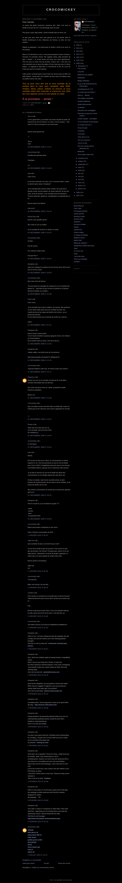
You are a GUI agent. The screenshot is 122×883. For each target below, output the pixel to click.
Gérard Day (32, 216)
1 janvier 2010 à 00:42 (38, 587)
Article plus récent (28, 863)
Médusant (81, 151)
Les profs (81, 71)
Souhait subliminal (84, 101)
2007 (78, 195)
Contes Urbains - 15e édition (87, 119)
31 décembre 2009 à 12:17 (40, 372)
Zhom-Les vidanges (80, 259)
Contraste (81, 131)
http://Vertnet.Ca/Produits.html (46, 705)
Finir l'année (82, 68)
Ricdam (30, 424)
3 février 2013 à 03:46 (38, 781)
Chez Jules (77, 208)
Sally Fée (31, 540)
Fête (32, 105)
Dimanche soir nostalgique (86, 110)
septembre (82, 164)
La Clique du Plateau (81, 235)
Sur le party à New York (85, 154)
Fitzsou (76, 227)
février (80, 185)
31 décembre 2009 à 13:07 (40, 419)
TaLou (30, 116)
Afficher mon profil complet (85, 35)
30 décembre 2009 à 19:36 (40, 168)
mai (79, 176)
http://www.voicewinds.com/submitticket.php (44, 818)
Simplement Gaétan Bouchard (84, 246)
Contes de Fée (79, 214)
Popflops (47, 778)
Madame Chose (79, 238)
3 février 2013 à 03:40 (38, 727)
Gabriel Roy (78, 230)
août (79, 167)
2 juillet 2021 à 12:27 (38, 855)
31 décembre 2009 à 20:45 (40, 519)
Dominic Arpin (78, 219)
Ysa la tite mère (79, 256)
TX (39, 797)
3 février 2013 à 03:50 (38, 800)
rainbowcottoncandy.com (53, 691)
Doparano (31, 377)
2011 (78, 57)
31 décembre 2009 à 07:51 (40, 325)
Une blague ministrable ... (86, 98)
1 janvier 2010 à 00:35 (38, 571)
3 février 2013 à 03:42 (38, 745)
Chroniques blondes (80, 211)
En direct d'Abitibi (80, 224)
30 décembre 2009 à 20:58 (40, 273)
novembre (81, 158)
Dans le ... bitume (83, 95)
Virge (75, 254)
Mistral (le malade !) (80, 243)
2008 (78, 192)
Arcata (43, 724)
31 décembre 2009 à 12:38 (40, 398)
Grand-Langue (79, 232)
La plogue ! (81, 107)
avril (79, 179)
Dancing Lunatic (79, 216)
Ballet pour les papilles (85, 75)
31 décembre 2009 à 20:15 (40, 495)
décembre (81, 66)
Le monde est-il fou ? (85, 125)
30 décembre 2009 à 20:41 (40, 259)
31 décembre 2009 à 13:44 (40, 435)
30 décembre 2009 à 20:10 (40, 211)
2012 (78, 54)
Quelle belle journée (84, 104)
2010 (78, 60)
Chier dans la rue (83, 137)
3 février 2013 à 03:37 (38, 694)
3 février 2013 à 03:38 (38, 708)
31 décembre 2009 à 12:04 (40, 344)
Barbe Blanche (79, 206)
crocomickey (61, 9)
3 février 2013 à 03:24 (38, 675)
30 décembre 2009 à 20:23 (40, 232)
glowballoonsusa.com (51, 672)
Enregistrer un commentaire (31, 860)
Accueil (46, 863)
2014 (78, 48)
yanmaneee (32, 827)
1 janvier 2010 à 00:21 (38, 535)
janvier (80, 189)
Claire (30, 299)
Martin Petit (78, 240)
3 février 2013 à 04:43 (38, 821)
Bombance (81, 78)
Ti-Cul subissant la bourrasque (88, 122)
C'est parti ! (81, 134)
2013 (78, 51)
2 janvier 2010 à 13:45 (38, 616)
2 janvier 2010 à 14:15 (38, 627)
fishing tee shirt (42, 742)
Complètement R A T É (85, 89)
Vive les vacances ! (84, 140)
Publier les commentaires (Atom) (43, 867)
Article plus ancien (64, 863)
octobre (81, 161)
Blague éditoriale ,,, (84, 81)
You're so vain (82, 143)
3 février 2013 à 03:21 (38, 649)
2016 (78, 45)
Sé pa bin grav (82, 128)
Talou (75, 248)
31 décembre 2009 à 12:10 (40, 360)
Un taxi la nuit (78, 251)
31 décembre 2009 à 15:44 (40, 447)
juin (79, 173)
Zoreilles (30, 593)
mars (80, 182)
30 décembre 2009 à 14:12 (40, 147)
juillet (80, 170)
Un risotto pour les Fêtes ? (86, 92)
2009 (78, 63)
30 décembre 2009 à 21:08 (40, 294)
